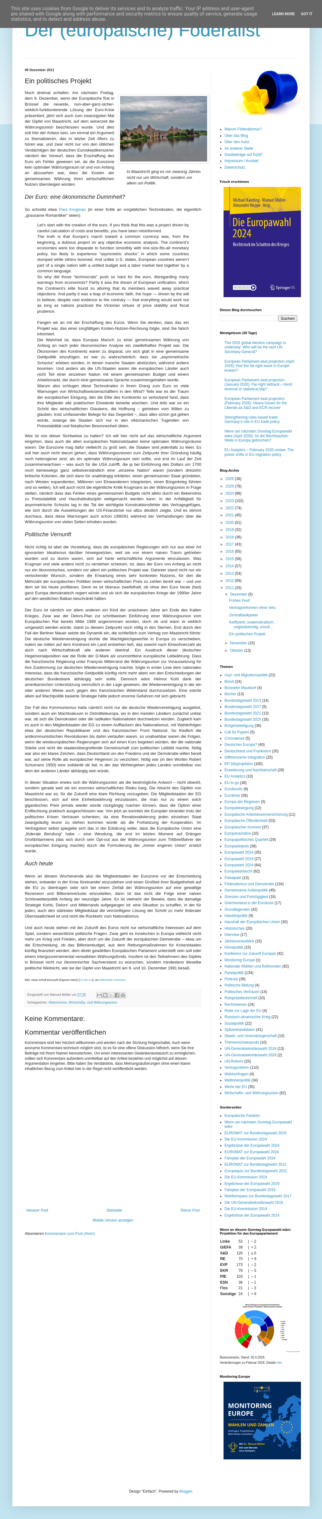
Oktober (237, 650)
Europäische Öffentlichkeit (246, 820)
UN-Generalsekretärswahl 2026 (250, 1055)
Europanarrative (237, 833)
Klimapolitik (233, 947)
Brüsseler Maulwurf (240, 688)
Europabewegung (239, 808)
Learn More (283, 14)
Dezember (239, 594)
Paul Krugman (72, 209)
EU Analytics (234, 776)
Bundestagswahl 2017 (242, 707)
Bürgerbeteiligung (239, 725)
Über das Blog (236, 136)
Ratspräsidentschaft (240, 998)
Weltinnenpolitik (237, 1080)
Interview (231, 934)
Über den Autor (237, 142)
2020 (230, 522)
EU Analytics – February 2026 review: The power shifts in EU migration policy (259, 452)
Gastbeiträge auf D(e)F (243, 154)
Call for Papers (236, 732)
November (239, 643)
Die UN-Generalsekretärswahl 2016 (253, 1202)
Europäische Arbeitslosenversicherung (256, 814)
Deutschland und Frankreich (247, 751)
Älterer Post (190, 1210)
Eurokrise (232, 795)
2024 (230, 493)
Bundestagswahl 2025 (242, 719)
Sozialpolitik (234, 1023)
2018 (230, 537)
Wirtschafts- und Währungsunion (93, 1002)
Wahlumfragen (236, 1074)
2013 (230, 573)
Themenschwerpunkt (241, 1042)
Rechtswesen (235, 1004)
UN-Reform (233, 1061)
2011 (230, 588)
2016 (230, 551)
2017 (230, 544)
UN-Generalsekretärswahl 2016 (250, 1048)
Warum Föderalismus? (243, 129)
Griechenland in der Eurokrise (249, 903)
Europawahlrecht (238, 871)
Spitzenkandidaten (239, 1029)
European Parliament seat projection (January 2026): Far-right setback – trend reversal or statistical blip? (258, 384)
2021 (230, 515)
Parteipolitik (234, 973)
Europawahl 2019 (238, 859)
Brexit (229, 681)
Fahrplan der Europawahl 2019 (250, 1190)
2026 (230, 479)
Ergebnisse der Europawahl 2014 (251, 1215)
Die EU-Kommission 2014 (245, 1209)
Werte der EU (235, 1087)
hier (278, 1362)
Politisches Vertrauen (241, 992)
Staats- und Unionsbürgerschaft (250, 1036)
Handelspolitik (236, 916)
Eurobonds (233, 789)
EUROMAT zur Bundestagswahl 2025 (255, 1133)
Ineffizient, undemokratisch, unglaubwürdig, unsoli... (251, 624)
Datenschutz (234, 167)
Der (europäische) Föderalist (142, 30)
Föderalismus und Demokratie (249, 884)
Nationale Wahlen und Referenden (252, 966)
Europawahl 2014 (238, 852)
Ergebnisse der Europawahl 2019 (251, 1183)
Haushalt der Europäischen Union (252, 922)
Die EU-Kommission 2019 (245, 1177)
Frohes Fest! (239, 600)
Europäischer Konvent (242, 827)
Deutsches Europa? (240, 744)
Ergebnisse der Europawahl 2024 (251, 1145)
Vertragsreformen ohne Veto (252, 607)
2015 (230, 559)
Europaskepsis (236, 846)
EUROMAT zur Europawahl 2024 (251, 1152)
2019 (230, 530)
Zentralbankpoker (243, 615)
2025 (230, 486)
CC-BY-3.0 (86, 980)
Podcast (231, 979)
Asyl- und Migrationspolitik (246, 675)
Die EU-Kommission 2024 (245, 1139)
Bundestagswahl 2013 (242, 700)
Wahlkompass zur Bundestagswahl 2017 (257, 1196)
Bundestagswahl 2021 (242, 713)
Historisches (58, 1002)
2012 (230, 580)
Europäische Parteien (242, 1115)
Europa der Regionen (242, 802)
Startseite (114, 1210)
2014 (230, 566)
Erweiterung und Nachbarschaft (250, 770)
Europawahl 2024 (238, 865)
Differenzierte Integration (244, 757)
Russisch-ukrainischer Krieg (247, 1017)
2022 (230, 508)
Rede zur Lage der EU (242, 1011)
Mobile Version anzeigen (113, 1220)
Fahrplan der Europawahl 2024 (250, 1158)
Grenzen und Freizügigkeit (246, 897)
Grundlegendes (237, 909)
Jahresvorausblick (239, 941)
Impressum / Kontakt (241, 161)
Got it (306, 14)
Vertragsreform (236, 1067)
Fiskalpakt (232, 878)
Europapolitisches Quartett (246, 839)
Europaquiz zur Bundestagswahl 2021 (255, 1171)
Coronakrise (234, 738)
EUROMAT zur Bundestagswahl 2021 (255, 1164)
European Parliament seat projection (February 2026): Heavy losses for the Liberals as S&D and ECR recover (255, 403)
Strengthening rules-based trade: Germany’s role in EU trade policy (252, 419)
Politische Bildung (239, 985)
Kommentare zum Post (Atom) (70, 1233)
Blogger (185, 1491)
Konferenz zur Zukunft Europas (250, 953)
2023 (230, 501)
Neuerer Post (37, 1210)
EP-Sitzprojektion (238, 764)
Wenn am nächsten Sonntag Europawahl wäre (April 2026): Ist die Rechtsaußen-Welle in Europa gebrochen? (258, 435)
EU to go (231, 783)
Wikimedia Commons (112, 980)
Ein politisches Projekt (247, 634)
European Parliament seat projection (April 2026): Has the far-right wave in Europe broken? (259, 366)
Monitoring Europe (239, 960)
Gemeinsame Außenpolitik (246, 890)
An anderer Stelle (238, 148)
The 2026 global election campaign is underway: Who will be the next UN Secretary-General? (255, 347)
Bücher (230, 694)
